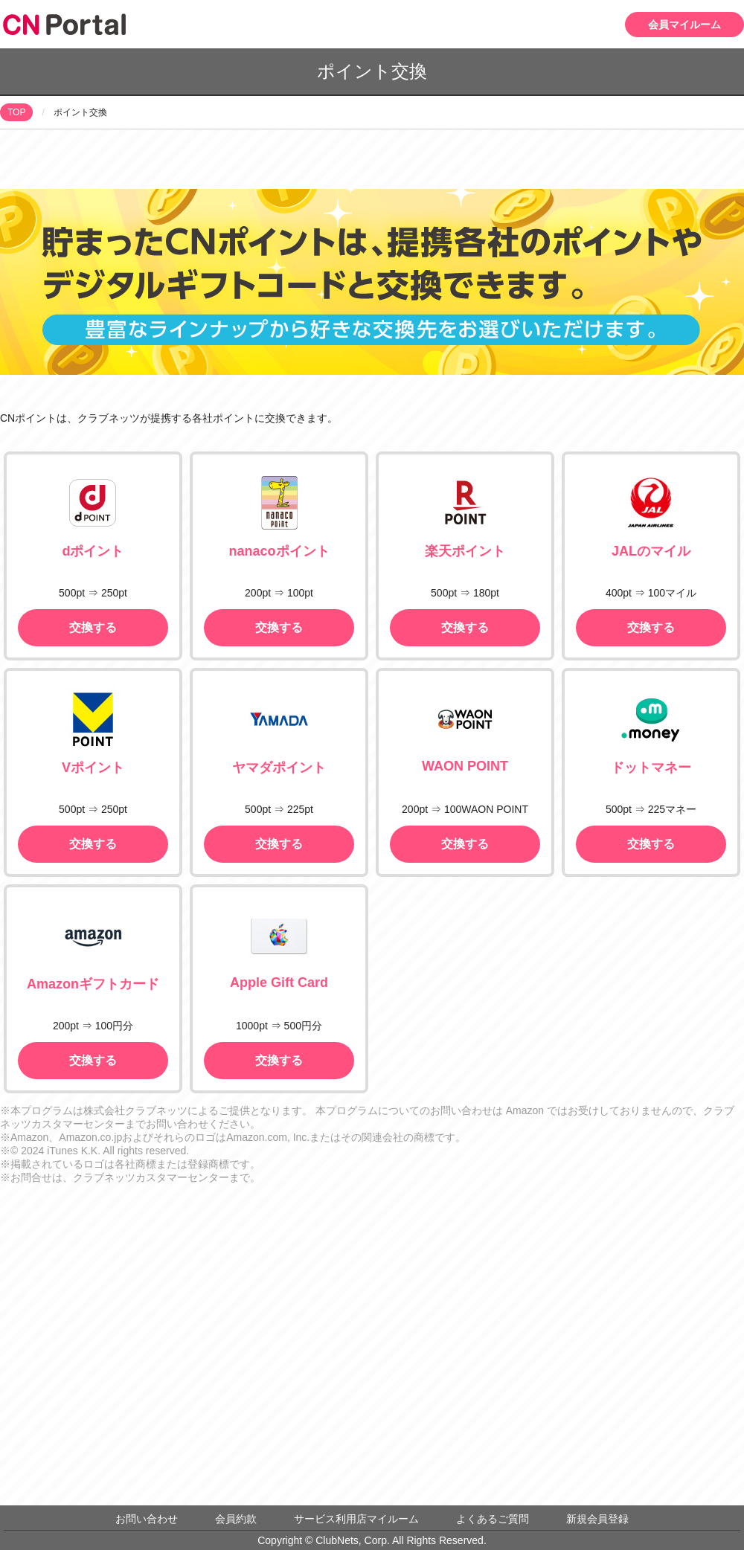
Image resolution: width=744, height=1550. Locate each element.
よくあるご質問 (492, 1519)
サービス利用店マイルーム (356, 1519)
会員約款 (236, 1519)
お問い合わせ (146, 1519)
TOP (16, 112)
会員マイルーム (684, 24)
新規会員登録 (597, 1519)
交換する (93, 627)
